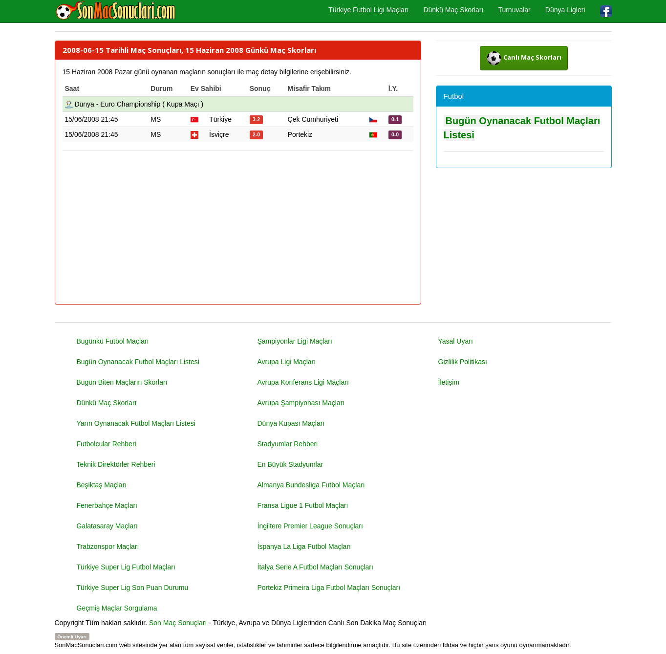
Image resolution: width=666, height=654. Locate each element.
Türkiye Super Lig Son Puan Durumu (133, 587)
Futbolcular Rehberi (106, 444)
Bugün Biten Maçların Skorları (122, 382)
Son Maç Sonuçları (178, 623)
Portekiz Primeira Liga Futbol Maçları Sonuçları (329, 587)
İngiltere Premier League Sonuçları (310, 526)
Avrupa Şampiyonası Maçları (301, 403)
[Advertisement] (238, 228)
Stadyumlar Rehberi (288, 444)
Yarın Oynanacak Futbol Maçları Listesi (136, 423)
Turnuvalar (514, 10)
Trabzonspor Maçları (108, 546)
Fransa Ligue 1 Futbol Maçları (303, 505)
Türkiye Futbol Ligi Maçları (368, 10)
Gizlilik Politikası (462, 362)
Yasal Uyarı (455, 341)
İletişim (449, 382)
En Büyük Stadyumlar (290, 464)
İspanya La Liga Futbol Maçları (304, 546)
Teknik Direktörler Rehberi (116, 464)
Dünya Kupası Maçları (291, 423)
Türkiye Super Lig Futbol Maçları (126, 567)
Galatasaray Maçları (107, 526)
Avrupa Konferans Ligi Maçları (303, 382)
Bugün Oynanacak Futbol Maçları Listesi (138, 362)
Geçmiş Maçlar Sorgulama (117, 608)
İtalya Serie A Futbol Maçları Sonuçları (315, 567)
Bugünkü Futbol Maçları (113, 341)
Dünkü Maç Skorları (453, 10)
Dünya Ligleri (565, 10)
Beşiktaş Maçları (102, 485)
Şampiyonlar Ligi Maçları (295, 341)
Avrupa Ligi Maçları (287, 362)
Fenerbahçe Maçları (107, 505)
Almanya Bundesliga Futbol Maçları (311, 485)
